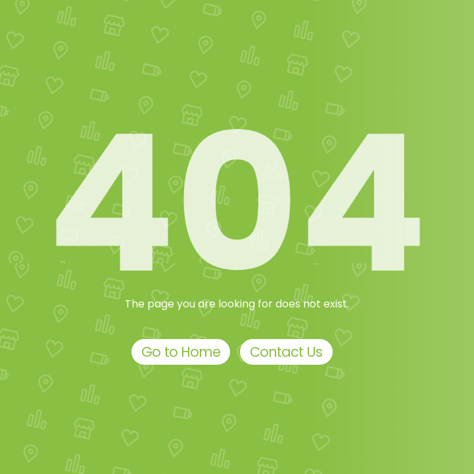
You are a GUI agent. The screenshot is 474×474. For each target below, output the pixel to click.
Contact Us (286, 351)
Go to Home (180, 351)
